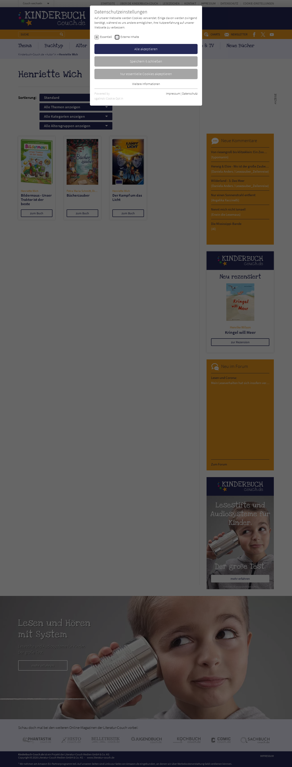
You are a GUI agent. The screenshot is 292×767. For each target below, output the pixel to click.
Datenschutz (190, 93)
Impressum (173, 93)
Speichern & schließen (146, 61)
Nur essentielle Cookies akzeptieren (146, 74)
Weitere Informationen (146, 84)
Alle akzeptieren (146, 49)
